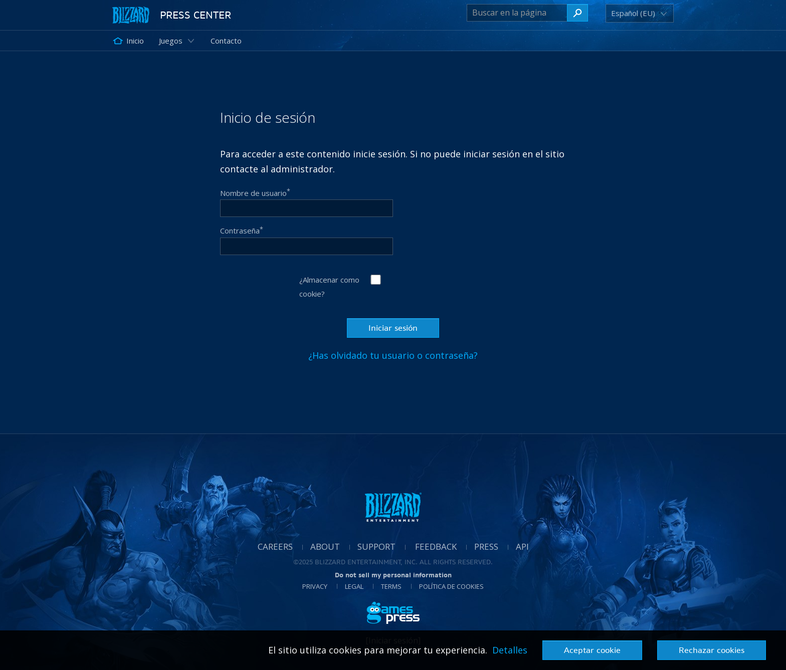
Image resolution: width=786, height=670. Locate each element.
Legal (354, 586)
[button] (634, 13)
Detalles (509, 650)
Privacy (314, 586)
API (522, 546)
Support (376, 546)
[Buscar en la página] (517, 13)
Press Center (195, 15)
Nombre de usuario (255, 192)
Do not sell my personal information (393, 575)
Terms (391, 586)
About (325, 546)
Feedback (436, 546)
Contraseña (241, 230)
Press (486, 546)
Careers (275, 546)
